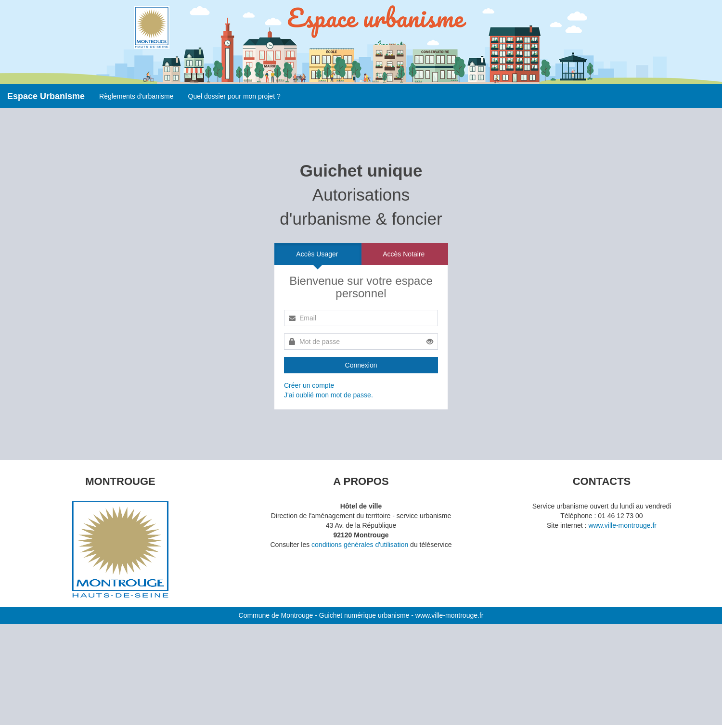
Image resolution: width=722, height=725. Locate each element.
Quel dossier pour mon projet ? (234, 96)
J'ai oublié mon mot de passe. (328, 395)
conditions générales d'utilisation (359, 544)
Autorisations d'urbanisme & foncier (361, 194)
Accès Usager (317, 254)
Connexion (361, 365)
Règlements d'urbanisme (136, 96)
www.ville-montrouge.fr (622, 525)
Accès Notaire (404, 254)
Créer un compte (309, 385)
